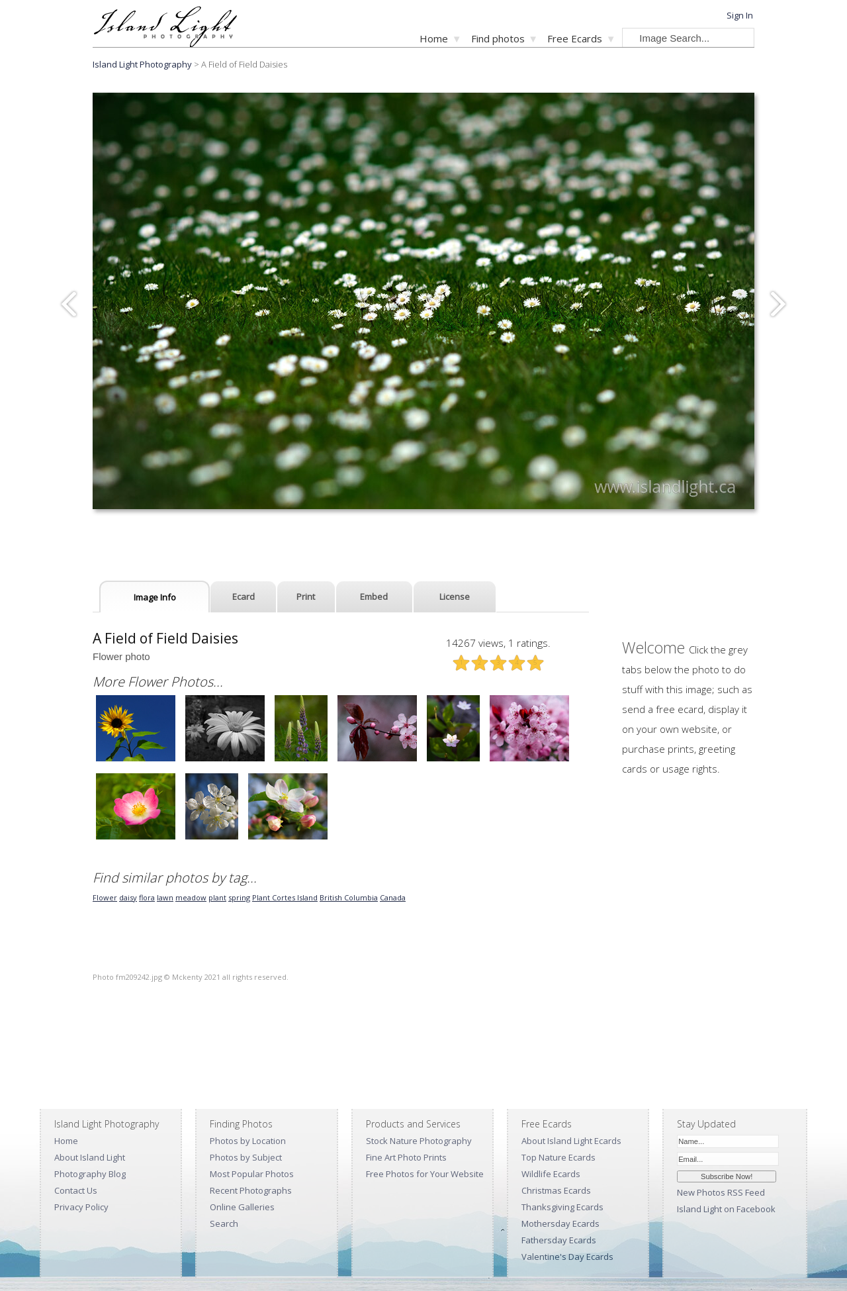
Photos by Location (248, 1141)
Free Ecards (574, 38)
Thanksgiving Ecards (562, 1207)
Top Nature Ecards (558, 1157)
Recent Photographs (251, 1190)
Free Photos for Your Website (425, 1174)
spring (239, 897)
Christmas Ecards (556, 1190)
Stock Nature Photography (419, 1141)
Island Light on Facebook (726, 1209)
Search (224, 1223)
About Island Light (89, 1157)
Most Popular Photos (252, 1174)
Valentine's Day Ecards (567, 1257)
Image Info (155, 597)
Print (305, 596)
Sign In (740, 15)
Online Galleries (242, 1207)
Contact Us (75, 1190)
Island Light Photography (142, 64)
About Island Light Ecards (571, 1141)
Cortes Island (295, 897)
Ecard (243, 596)
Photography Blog (90, 1174)
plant (217, 897)
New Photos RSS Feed (721, 1192)
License (454, 596)
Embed (374, 596)
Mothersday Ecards (560, 1223)
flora (147, 897)
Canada (393, 897)
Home (434, 38)
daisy (128, 897)
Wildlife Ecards (550, 1174)
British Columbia (349, 897)
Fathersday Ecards (558, 1240)
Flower (105, 897)
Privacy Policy (81, 1207)
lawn (165, 897)
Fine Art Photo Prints (406, 1157)
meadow (190, 897)
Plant (262, 897)
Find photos (498, 38)
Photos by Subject (246, 1157)
